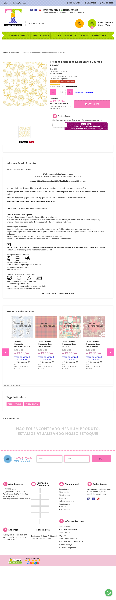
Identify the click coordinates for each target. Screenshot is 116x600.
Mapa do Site (64, 492)
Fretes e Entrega (65, 544)
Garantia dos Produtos (68, 538)
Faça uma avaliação (69, 86)
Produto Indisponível (22, 327)
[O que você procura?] (79, 23)
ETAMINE (84, 35)
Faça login (22, 3)
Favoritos (62, 506)
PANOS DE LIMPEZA (41, 35)
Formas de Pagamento (68, 547)
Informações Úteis (74, 521)
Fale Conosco (64, 509)
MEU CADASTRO (74, 3)
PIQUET (105, 35)
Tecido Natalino (14, 404)
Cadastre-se (63, 498)
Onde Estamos (65, 526)
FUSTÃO (95, 35)
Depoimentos (64, 504)
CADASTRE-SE (91, 3)
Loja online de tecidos (66, 293)
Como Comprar (65, 489)
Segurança (63, 535)
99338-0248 (50, 10)
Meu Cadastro (64, 495)
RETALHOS (56, 35)
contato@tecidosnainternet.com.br (16, 499)
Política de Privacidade (68, 529)
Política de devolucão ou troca (71, 541)
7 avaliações (55, 86)
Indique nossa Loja (66, 501)
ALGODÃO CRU (71, 35)
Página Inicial (72, 483)
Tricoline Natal (32, 404)
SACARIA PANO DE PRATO (18, 35)
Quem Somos (64, 532)
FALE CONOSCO (107, 3)
